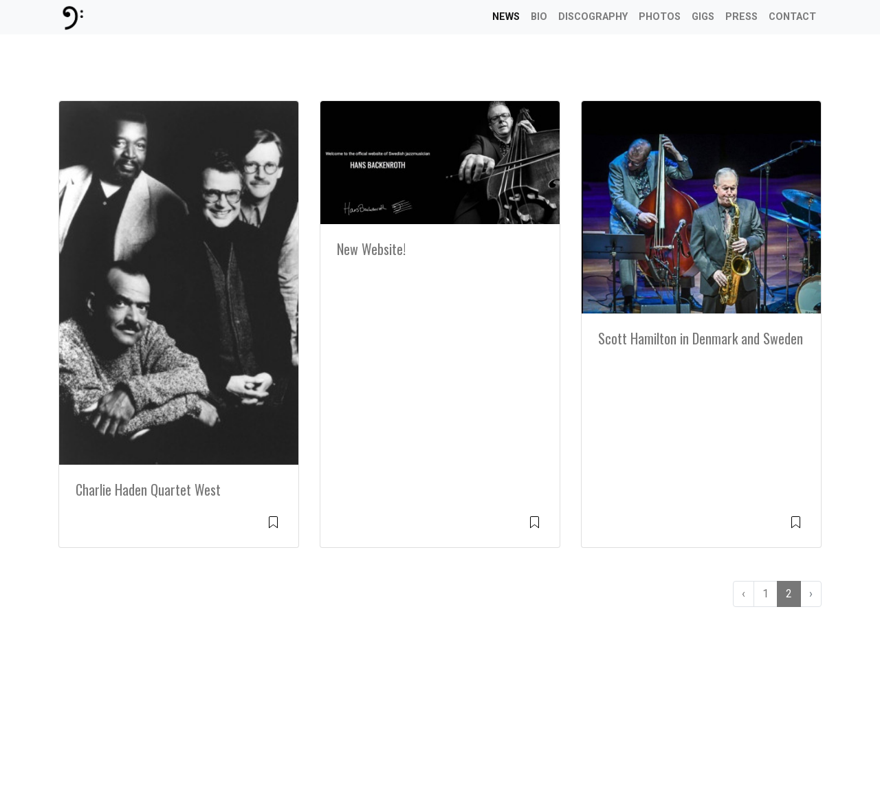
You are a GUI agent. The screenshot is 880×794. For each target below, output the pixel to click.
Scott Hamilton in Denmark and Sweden (700, 338)
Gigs (703, 17)
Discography (593, 17)
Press (741, 17)
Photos (660, 17)
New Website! (371, 249)
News (506, 17)
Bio (539, 17)
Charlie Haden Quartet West (148, 489)
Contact (792, 17)
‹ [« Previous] (743, 593)
